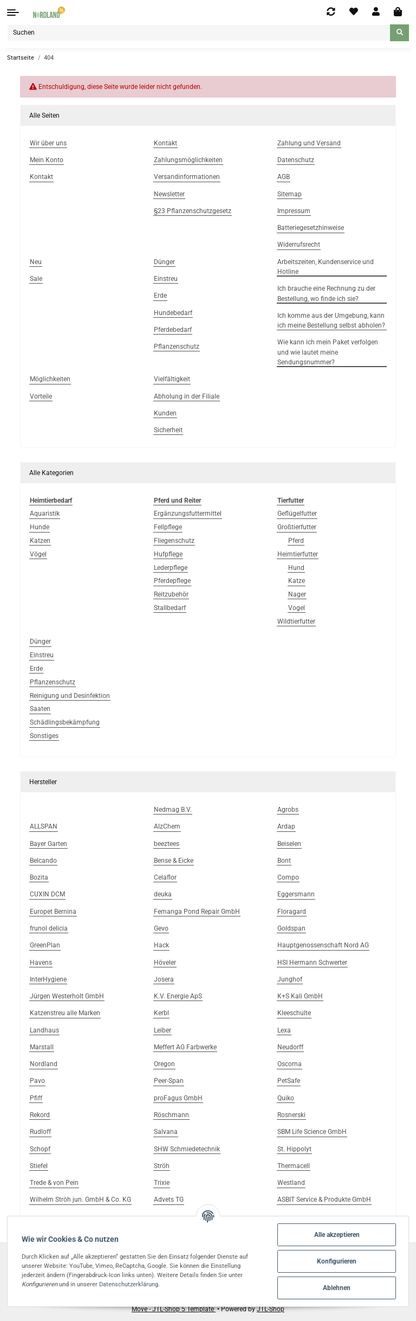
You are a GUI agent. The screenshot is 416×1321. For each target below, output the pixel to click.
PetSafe (288, 1081)
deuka (163, 894)
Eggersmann (296, 894)
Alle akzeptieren (337, 1235)
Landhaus (44, 1030)
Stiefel (39, 1166)
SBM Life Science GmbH (312, 1132)
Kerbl (161, 1013)
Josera (164, 979)
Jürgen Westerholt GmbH (67, 996)
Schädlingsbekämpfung (65, 722)
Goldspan (291, 928)
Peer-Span (169, 1081)
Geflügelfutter (297, 513)
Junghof (289, 979)
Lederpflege (170, 568)
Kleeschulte (294, 1013)
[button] (376, 12)
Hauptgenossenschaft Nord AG (323, 945)
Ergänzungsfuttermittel (188, 513)
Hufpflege (168, 554)
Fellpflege (168, 527)
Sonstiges (44, 736)
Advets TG (169, 1199)
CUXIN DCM (47, 894)
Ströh (162, 1166)
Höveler (165, 962)
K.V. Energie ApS (178, 996)
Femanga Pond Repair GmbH (197, 911)
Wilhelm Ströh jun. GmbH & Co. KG (80, 1199)
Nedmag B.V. (173, 809)
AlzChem (167, 826)
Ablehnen (336, 1288)
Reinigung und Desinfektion (70, 696)
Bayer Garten (48, 844)
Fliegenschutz (174, 540)
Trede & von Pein (54, 1183)
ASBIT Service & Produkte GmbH (324, 1199)
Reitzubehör (171, 594)
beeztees (166, 844)
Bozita (39, 877)
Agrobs (287, 809)
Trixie (162, 1183)
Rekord (40, 1115)
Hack (161, 945)
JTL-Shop (270, 1309)
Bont (284, 860)
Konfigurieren (336, 1261)
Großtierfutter (296, 527)
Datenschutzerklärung (128, 1284)
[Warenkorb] (398, 12)
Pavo (37, 1081)
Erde (36, 668)
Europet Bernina (53, 911)
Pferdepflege (172, 581)
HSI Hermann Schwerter (312, 962)
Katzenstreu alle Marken (65, 1013)
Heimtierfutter (297, 554)
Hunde (39, 527)
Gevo (161, 928)
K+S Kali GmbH (300, 996)
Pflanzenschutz (52, 682)
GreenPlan (45, 945)
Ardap (286, 826)
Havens (41, 962)
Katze (296, 581)
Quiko (285, 1098)
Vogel (296, 608)
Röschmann (171, 1115)
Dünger (40, 641)
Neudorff (290, 1047)
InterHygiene (48, 979)
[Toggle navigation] (13, 12)
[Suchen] (199, 32)
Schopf (40, 1149)
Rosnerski (291, 1115)
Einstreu (42, 655)
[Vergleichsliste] (331, 12)
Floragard (291, 911)
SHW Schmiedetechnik (187, 1149)
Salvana (166, 1132)
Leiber (162, 1030)
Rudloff (40, 1132)
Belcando (43, 860)
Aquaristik (45, 513)
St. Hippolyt (294, 1149)
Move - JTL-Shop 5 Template (174, 1309)
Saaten (40, 709)
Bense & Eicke (173, 860)
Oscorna (289, 1064)
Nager (297, 594)
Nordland (43, 1064)
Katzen (40, 540)
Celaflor (165, 877)
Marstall (42, 1047)
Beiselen (289, 844)
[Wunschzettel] (353, 12)
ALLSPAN (43, 826)
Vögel (38, 554)
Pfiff (36, 1098)
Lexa (284, 1030)
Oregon (164, 1064)
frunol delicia (49, 928)
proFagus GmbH (178, 1098)
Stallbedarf (170, 608)
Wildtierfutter (296, 621)
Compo (288, 877)
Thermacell (293, 1166)
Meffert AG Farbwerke (185, 1047)
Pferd (296, 540)
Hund (296, 568)
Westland (291, 1183)
